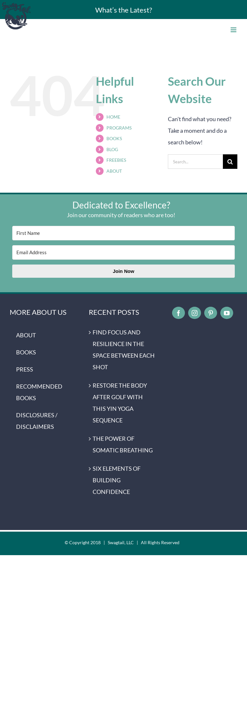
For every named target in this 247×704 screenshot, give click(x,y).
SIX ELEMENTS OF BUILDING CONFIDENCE (117, 480)
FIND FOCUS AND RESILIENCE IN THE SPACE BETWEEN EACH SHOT (124, 350)
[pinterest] (210, 313)
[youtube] (226, 313)
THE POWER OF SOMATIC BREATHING (123, 444)
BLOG (112, 149)
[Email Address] (123, 252)
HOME (113, 117)
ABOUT (114, 171)
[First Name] (123, 233)
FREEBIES (116, 160)
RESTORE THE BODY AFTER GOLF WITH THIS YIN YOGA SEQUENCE (120, 403)
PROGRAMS (119, 127)
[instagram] (194, 313)
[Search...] (195, 161)
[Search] (230, 161)
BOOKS (114, 138)
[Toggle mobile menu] (234, 29)
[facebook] (178, 313)
